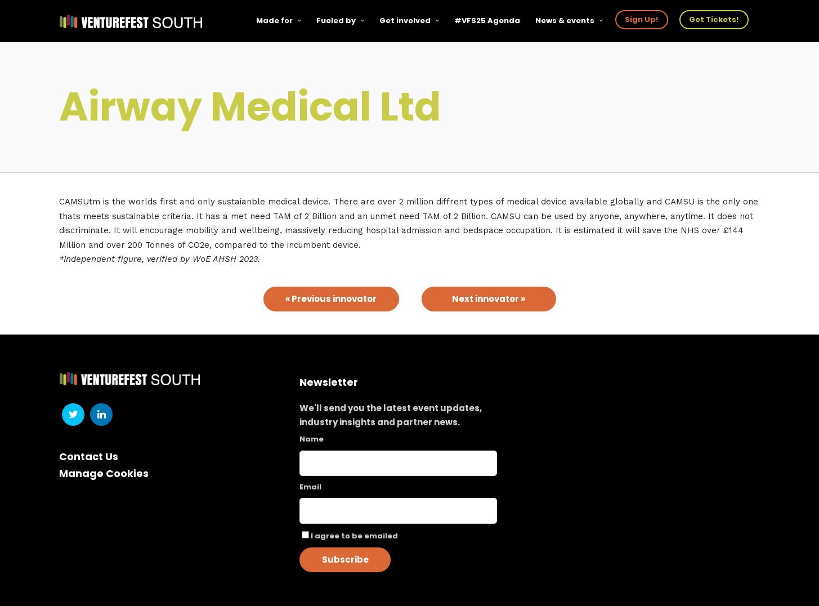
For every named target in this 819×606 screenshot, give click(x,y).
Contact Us (88, 456)
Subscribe (345, 559)
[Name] (398, 463)
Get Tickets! (714, 19)
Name (311, 439)
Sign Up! (641, 19)
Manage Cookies (104, 473)
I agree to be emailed (354, 536)
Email (310, 487)
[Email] (398, 511)
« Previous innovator (331, 299)
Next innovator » (488, 299)
